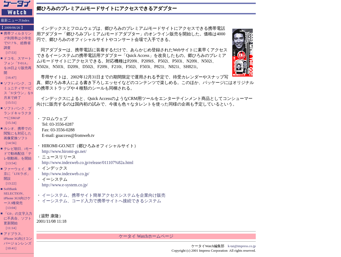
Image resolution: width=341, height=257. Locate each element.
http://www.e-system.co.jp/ (65, 185)
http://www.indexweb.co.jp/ (65, 173)
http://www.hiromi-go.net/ (64, 151)
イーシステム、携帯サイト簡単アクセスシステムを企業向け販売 (103, 195)
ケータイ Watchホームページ (146, 236)
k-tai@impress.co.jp (242, 246)
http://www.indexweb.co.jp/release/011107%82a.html (87, 162)
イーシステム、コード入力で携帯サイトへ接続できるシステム (101, 201)
